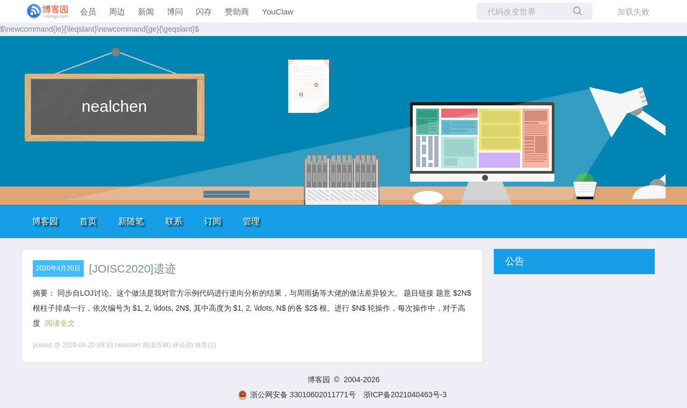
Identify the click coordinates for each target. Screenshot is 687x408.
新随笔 (131, 221)
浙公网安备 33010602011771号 (297, 394)
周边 (117, 11)
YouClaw (278, 11)
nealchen (114, 106)
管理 (251, 221)
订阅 (212, 221)
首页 (88, 221)
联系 (173, 221)
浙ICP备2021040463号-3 (405, 394)
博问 (175, 11)
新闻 (146, 11)
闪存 (204, 11)
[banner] (42, 11)
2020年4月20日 (58, 268)
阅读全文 (60, 323)
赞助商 (237, 11)
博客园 (45, 221)
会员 (88, 11)
